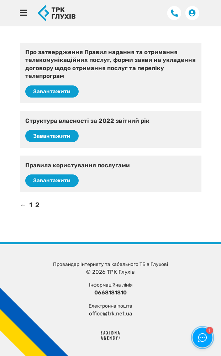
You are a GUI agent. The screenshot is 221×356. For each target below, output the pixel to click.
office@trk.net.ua (110, 313)
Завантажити (51, 91)
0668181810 (110, 292)
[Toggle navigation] (23, 13)
